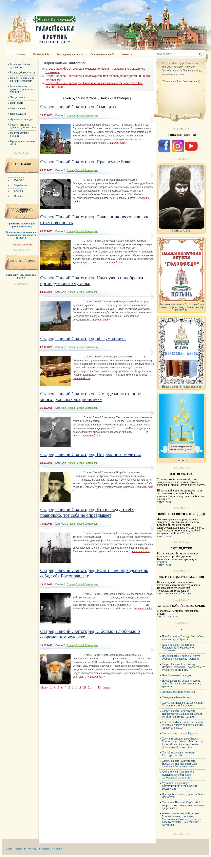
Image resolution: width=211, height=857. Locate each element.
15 (99, 687)
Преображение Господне (176, 675)
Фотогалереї (17, 108)
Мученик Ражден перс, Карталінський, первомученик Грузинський (180, 786)
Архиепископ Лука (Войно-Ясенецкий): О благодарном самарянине (178, 647)
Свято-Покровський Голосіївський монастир (62, 27)
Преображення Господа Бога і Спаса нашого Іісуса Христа (184, 638)
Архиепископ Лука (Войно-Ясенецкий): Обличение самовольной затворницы (178, 774)
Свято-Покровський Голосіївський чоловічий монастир (34, 849)
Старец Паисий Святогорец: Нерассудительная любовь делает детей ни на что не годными (182, 713)
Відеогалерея (18, 113)
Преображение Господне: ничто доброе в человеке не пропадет (181, 657)
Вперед (107, 687)
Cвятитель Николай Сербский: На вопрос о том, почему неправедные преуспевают (183, 805)
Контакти (127, 54)
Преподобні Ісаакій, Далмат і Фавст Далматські (183, 795)
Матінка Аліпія (41, 54)
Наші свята (16, 102)
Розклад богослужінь (22, 72)
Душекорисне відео (21, 119)
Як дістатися (17, 97)
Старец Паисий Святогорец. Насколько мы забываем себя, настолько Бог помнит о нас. (179, 763)
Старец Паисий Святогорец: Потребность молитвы (90, 454)
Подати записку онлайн (19, 134)
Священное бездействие (176, 697)
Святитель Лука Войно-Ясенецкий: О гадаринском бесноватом (183, 704)
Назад (44, 687)
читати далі (164, 501)
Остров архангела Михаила (178, 691)
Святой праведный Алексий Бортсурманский (178, 754)
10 (84, 687)
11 (89, 687)
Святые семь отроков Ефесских (181, 733)
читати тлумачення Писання (174, 593)
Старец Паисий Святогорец (81, 115)
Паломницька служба (102, 54)
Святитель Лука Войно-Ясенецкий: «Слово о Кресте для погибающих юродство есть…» (183, 725)
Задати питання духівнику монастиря (23, 126)
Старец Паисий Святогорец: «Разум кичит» (83, 338)
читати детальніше (23, 244)
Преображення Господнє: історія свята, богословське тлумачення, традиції (181, 683)
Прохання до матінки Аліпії (23, 143)
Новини (21, 54)
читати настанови (167, 616)
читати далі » (118, 142)
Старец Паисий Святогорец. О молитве (78, 106)
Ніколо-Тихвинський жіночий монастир (22, 79)
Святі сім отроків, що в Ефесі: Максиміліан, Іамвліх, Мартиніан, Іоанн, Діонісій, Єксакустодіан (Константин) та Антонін (182, 743)
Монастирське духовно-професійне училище (22, 89)
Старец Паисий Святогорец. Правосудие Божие (87, 161)
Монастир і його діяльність (20, 66)
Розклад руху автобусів (70, 54)
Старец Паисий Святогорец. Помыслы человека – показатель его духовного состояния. (183, 667)
